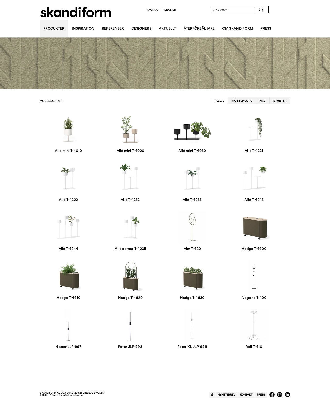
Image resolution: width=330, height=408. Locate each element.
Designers (141, 28)
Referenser (113, 28)
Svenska (153, 9)
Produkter (53, 28)
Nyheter (280, 100)
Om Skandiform (237, 28)
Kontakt (246, 394)
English (170, 9)
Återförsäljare (199, 28)
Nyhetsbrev (226, 394)
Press (266, 28)
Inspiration (83, 28)
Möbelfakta (241, 100)
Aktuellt (167, 28)
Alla (220, 100)
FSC (262, 100)
